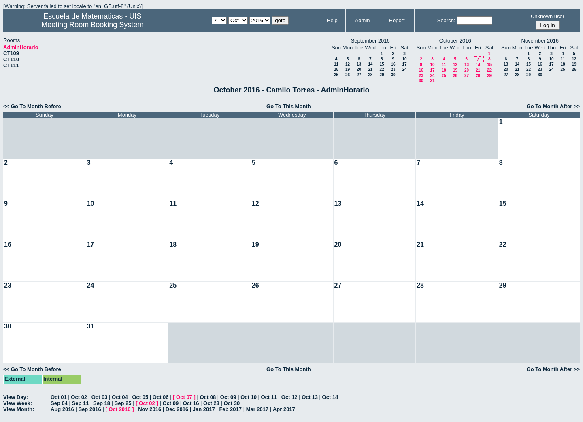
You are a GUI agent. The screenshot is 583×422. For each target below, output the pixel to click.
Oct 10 (248, 397)
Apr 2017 (284, 409)
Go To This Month (288, 106)
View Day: (15, 397)
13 (359, 64)
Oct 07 (184, 397)
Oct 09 (228, 397)
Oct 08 (208, 397)
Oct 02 (79, 397)
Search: (446, 20)
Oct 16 (191, 403)
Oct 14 (330, 397)
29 (381, 74)
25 (336, 74)
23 (393, 69)
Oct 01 (59, 397)
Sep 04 (59, 403)
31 (432, 81)
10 (404, 59)
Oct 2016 (119, 409)
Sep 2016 (89, 409)
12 (347, 64)
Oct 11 (269, 397)
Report (397, 20)
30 (393, 74)
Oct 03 (99, 397)
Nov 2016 (149, 409)
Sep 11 (80, 403)
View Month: (18, 409)
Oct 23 (211, 403)
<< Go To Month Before (32, 106)
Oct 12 (289, 397)
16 (393, 64)
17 (404, 64)
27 (359, 74)
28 (370, 74)
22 (381, 69)
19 (347, 69)
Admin (362, 20)
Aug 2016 (62, 409)
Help (332, 20)
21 (370, 69)
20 (359, 69)
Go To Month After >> (553, 106)
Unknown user (547, 16)
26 (347, 74)
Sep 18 (101, 403)
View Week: (17, 403)
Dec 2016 (177, 409)
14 (370, 64)
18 (336, 69)
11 (336, 64)
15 (381, 64)
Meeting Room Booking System (92, 25)
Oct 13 (310, 397)
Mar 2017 (257, 409)
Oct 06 (161, 397)
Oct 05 (140, 397)
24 (404, 69)
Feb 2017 (230, 409)
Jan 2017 (204, 409)
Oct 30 (231, 403)
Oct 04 (120, 397)
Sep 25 (123, 403)
